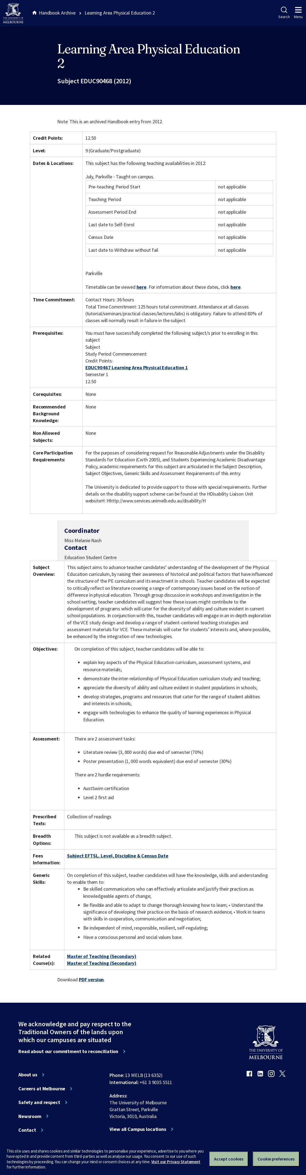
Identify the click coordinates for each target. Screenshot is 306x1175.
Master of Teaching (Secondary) (101, 956)
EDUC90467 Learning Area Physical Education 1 (136, 367)
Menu (298, 13)
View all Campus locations (137, 1129)
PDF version (91, 979)
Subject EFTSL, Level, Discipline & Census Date (117, 856)
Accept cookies (228, 1159)
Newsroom (29, 1116)
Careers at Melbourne (41, 1089)
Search (284, 13)
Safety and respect (39, 1102)
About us (27, 1075)
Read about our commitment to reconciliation (68, 1051)
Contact (27, 1130)
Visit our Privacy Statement (175, 1161)
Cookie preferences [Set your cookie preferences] (276, 1159)
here (141, 287)
